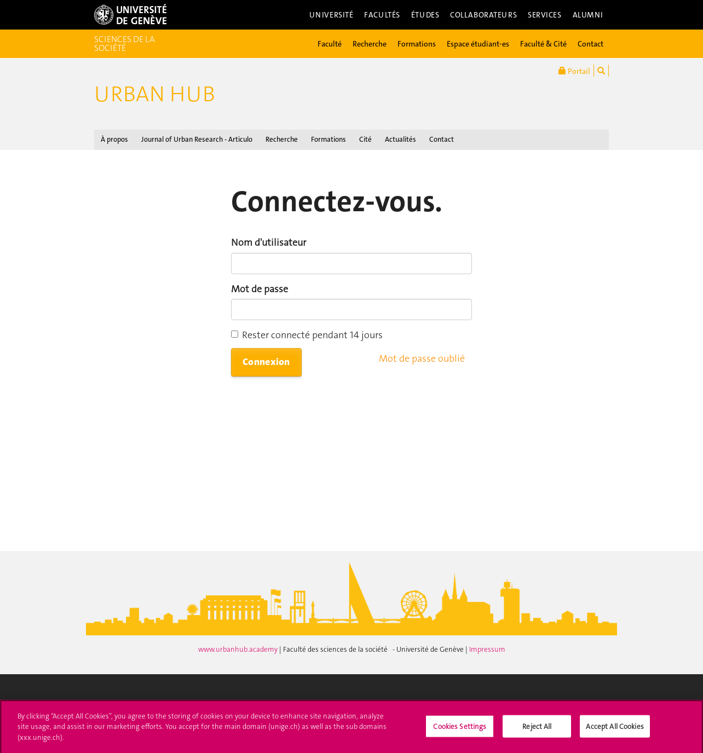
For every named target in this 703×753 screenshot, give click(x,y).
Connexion (266, 361)
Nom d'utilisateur (268, 242)
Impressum (487, 649)
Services (545, 15)
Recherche (370, 44)
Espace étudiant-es (478, 44)
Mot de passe (259, 289)
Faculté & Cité (543, 44)
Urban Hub (154, 94)
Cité (365, 139)
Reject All (536, 729)
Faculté (330, 44)
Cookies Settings (459, 729)
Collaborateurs (483, 15)
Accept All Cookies (614, 729)
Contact (590, 44)
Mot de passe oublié (422, 358)
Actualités (400, 139)
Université (331, 15)
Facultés (382, 15)
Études (425, 15)
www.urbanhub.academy (238, 649)
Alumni (588, 15)
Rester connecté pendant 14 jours (307, 334)
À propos (114, 139)
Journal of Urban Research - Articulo (196, 139)
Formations (416, 44)
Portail (574, 70)
